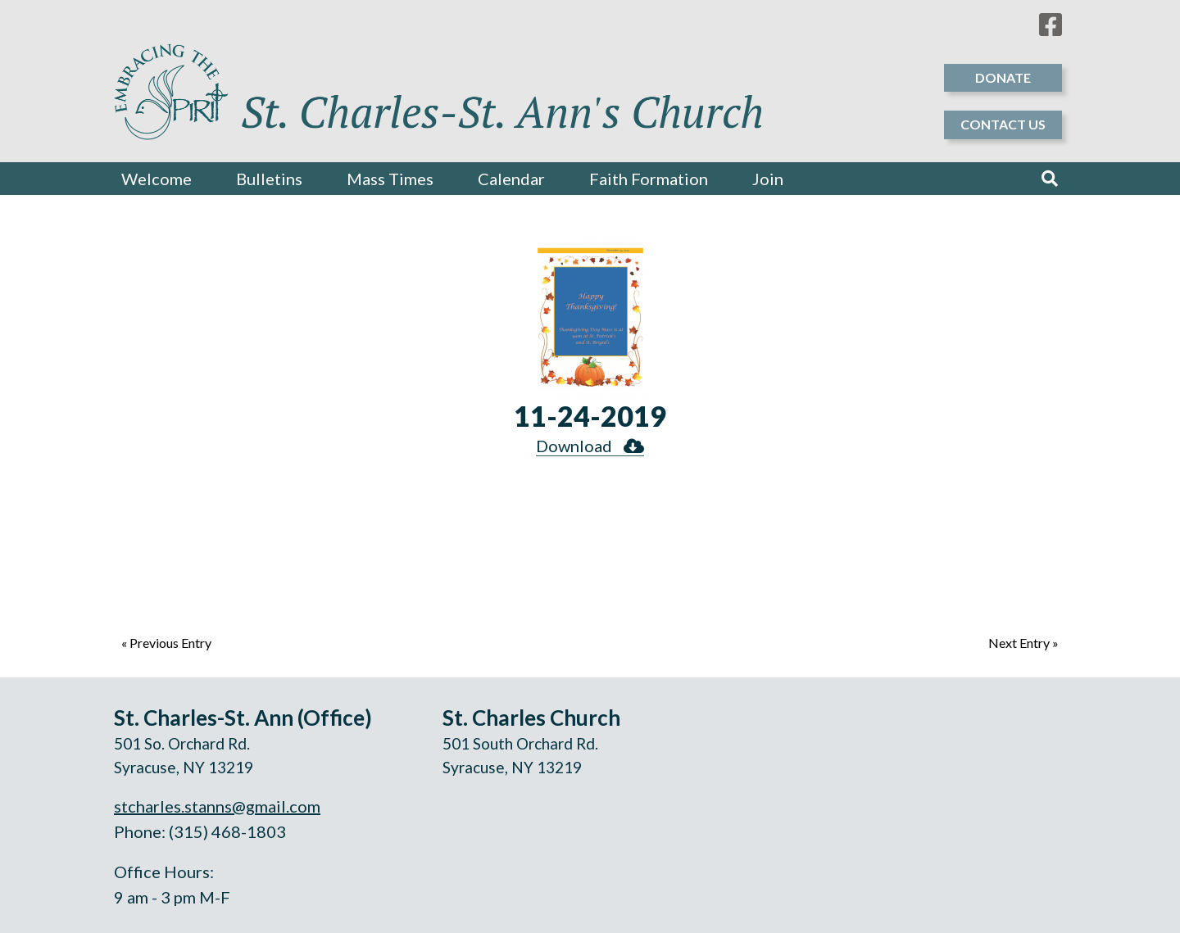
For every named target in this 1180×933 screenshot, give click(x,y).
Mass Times (390, 178)
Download (590, 445)
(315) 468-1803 (227, 831)
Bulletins (269, 178)
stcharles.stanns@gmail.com (217, 806)
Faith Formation (648, 178)
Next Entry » (1023, 642)
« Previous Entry (166, 642)
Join (767, 178)
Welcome (156, 178)
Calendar (511, 178)
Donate (1003, 77)
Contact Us (1003, 124)
